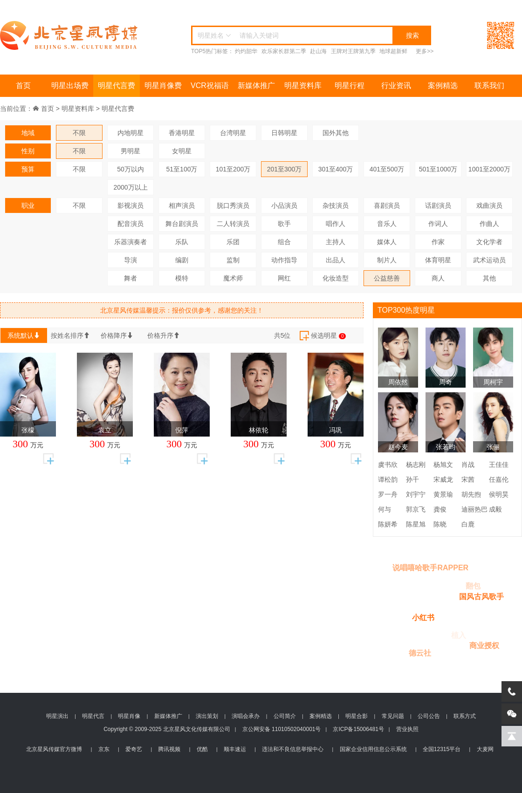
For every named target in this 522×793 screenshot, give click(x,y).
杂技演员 (336, 205)
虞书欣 (388, 464)
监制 (233, 260)
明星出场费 (70, 85)
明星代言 (93, 716)
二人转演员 (233, 223)
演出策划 (207, 716)
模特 (181, 278)
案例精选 (443, 85)
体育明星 (438, 260)
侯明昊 (498, 494)
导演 (130, 260)
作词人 (438, 223)
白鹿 (467, 524)
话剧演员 (438, 205)
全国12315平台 (441, 749)
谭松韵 (388, 479)
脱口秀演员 (233, 205)
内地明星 (130, 133)
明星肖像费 (163, 85)
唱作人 (335, 223)
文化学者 (489, 242)
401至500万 (387, 169)
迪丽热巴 (474, 509)
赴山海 (318, 51)
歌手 (284, 223)
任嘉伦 (498, 479)
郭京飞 (416, 509)
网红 (284, 278)
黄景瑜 (443, 494)
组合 (284, 242)
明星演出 (57, 716)
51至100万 (182, 169)
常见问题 (393, 716)
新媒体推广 (256, 85)
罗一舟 (388, 494)
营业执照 (407, 729)
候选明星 (322, 335)
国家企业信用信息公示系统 (373, 749)
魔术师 (233, 278)
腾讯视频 (169, 749)
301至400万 (335, 169)
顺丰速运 (235, 749)
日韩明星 (284, 133)
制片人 (387, 260)
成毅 (495, 509)
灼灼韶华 (246, 51)
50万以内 (130, 169)
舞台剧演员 (181, 223)
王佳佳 (498, 464)
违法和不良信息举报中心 (292, 749)
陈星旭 (416, 524)
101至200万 (233, 169)
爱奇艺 (133, 749)
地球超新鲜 (393, 51)
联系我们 (489, 85)
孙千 (412, 479)
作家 (438, 242)
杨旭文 (443, 464)
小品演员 (284, 205)
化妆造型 (336, 278)
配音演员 (130, 223)
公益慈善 (387, 278)
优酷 (202, 749)
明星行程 (349, 85)
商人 (438, 278)
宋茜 (467, 479)
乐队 (181, 242)
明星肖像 (129, 716)
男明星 (130, 151)
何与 (384, 509)
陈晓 (439, 524)
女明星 (182, 151)
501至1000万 (438, 169)
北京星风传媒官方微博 (54, 749)
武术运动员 (489, 260)
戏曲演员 (489, 205)
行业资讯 (396, 85)
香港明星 (182, 133)
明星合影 (356, 716)
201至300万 (284, 169)
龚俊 (439, 509)
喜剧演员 (387, 205)
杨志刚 (416, 464)
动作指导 (284, 260)
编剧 (181, 260)
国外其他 (336, 133)
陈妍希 (388, 524)
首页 (23, 85)
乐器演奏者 (130, 242)
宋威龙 (443, 479)
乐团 (233, 242)
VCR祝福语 (210, 85)
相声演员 (182, 205)
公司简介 (285, 716)
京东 (104, 749)
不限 (79, 133)
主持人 (335, 242)
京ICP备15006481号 (358, 729)
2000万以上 (130, 187)
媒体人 (387, 242)
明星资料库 (303, 85)
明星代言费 (116, 85)
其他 (489, 278)
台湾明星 (233, 133)
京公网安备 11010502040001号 (281, 729)
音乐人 (387, 223)
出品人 (335, 260)
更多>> (424, 51)
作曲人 (489, 223)
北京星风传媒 (70, 35)
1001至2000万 (489, 169)
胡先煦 (471, 494)
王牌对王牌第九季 (353, 51)
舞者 (130, 278)
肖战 (467, 464)
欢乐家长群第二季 (283, 51)
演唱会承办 (246, 716)
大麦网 (485, 749)
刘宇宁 (416, 494)
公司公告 (429, 716)
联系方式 (464, 716)
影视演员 (130, 205)
